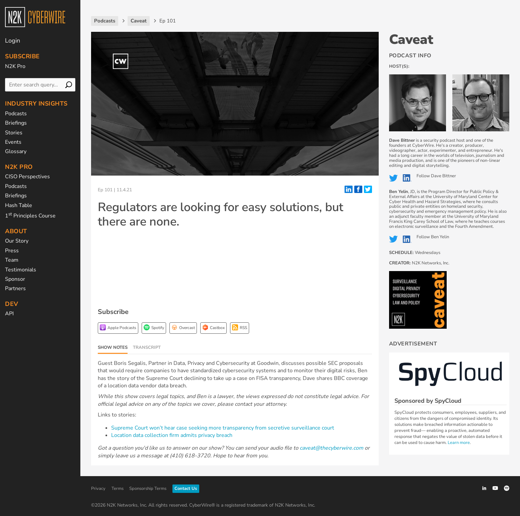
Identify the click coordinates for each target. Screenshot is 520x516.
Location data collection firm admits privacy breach (171, 435)
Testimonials (20, 269)
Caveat (411, 39)
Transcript (147, 347)
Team (11, 260)
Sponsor (15, 279)
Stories (13, 132)
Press (12, 250)
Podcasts (16, 113)
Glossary (15, 151)
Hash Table (18, 205)
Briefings (16, 123)
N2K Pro (15, 66)
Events (13, 142)
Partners (15, 288)
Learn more (459, 443)
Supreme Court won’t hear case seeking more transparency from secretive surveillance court (222, 428)
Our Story (16, 241)
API (9, 313)
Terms (118, 489)
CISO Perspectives (27, 176)
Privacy (98, 489)
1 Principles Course (30, 215)
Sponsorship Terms (147, 489)
